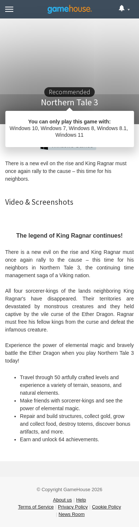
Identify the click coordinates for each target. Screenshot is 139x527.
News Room (72, 514)
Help (81, 500)
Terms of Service (36, 507)
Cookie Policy (106, 507)
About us (62, 500)
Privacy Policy (73, 507)
